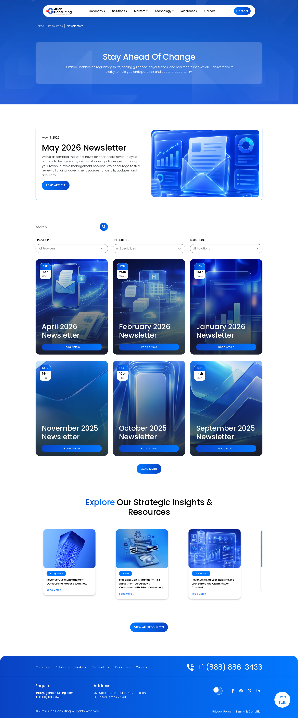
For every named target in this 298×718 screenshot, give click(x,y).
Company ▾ (97, 11)
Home (40, 26)
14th (45, 373)
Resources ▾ (189, 11)
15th (45, 272)
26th (199, 272)
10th (122, 373)
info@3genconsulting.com (54, 693)
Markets (80, 667)
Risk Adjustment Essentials (67, 579)
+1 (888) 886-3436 (229, 667)
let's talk (282, 699)
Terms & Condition (249, 711)
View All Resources (149, 627)
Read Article (55, 185)
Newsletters (75, 26)
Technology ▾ (164, 11)
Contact (242, 11)
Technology (100, 667)
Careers (210, 11)
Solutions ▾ (120, 11)
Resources (55, 26)
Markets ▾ (141, 11)
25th (122, 272)
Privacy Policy (222, 711)
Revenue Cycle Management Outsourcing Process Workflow (221, 582)
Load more (149, 469)
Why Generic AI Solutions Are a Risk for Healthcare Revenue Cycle (146, 597)
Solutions (62, 667)
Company (43, 667)
